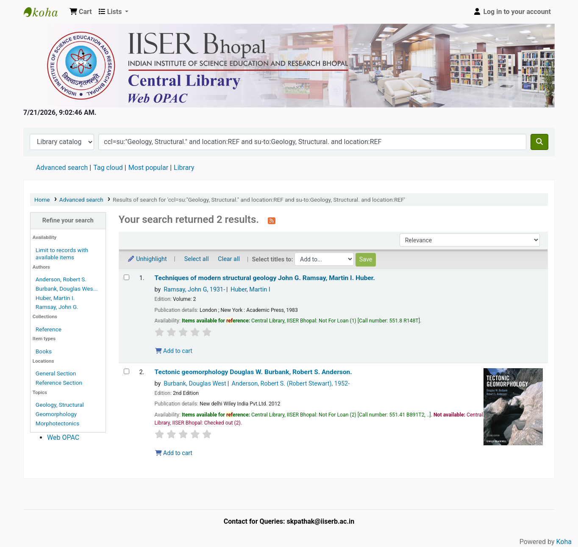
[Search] (539, 142)
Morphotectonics (57, 423)
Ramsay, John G (194, 289)
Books (44, 351)
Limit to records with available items (62, 254)
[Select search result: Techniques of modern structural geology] (126, 277)
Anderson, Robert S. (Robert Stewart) (291, 383)
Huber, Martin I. (55, 297)
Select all (196, 259)
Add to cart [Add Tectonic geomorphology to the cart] (173, 453)
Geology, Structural (60, 404)
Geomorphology (56, 414)
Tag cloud (108, 168)
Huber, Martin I (250, 289)
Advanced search (62, 168)
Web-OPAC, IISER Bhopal (45, 11)
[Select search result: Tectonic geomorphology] (126, 371)
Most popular (148, 168)
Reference (48, 329)
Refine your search (68, 220)
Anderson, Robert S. (61, 279)
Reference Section (59, 382)
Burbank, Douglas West (195, 383)
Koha (564, 542)
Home (42, 199)
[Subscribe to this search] (271, 220)
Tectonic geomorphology (253, 372)
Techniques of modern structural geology (265, 278)
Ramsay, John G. (57, 306)
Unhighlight (147, 259)
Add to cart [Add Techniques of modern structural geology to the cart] (173, 350)
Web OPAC (63, 437)
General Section (56, 373)
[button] (80, 11)
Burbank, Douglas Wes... (67, 288)
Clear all (229, 259)
